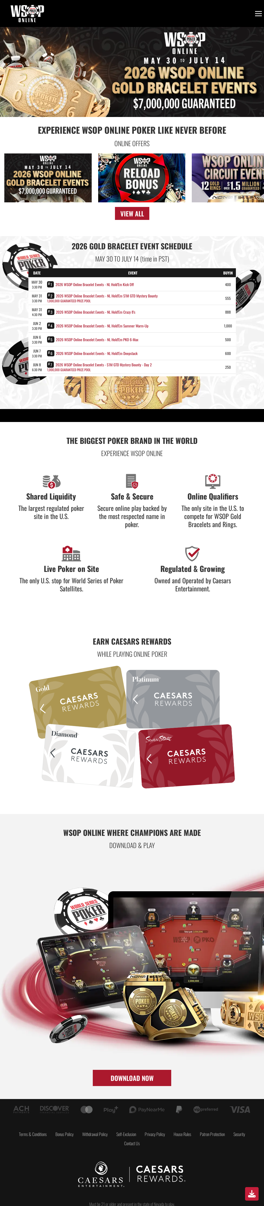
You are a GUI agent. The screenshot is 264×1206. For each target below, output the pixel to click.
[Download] (252, 1194)
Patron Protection (212, 1134)
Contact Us (132, 1143)
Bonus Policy (64, 1134)
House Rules (182, 1134)
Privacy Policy (155, 1134)
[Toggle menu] (258, 13)
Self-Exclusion (126, 1134)
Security (239, 1134)
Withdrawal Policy (95, 1134)
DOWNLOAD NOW (132, 1078)
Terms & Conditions (33, 1134)
